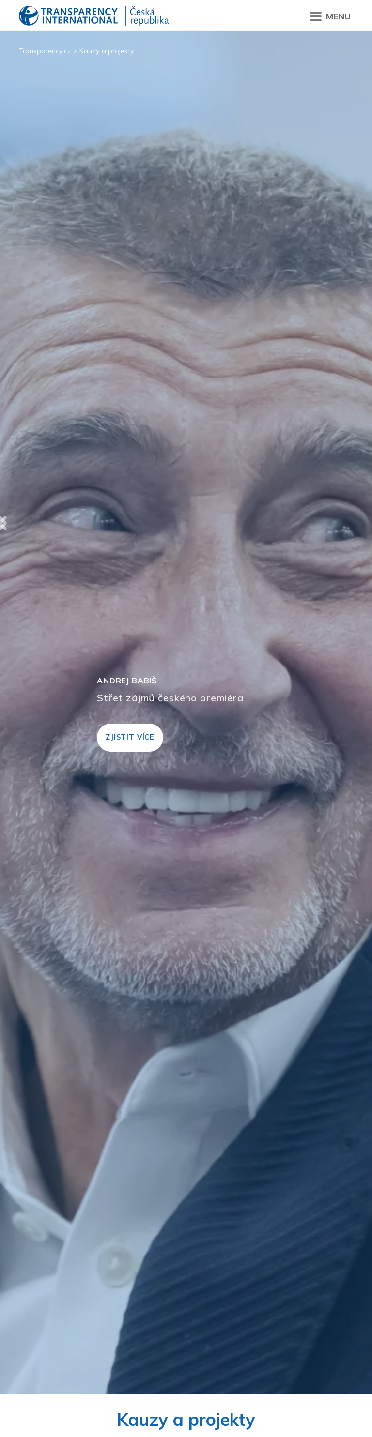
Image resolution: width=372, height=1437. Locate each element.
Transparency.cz (45, 50)
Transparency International (94, 17)
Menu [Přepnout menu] (330, 17)
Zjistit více (130, 737)
